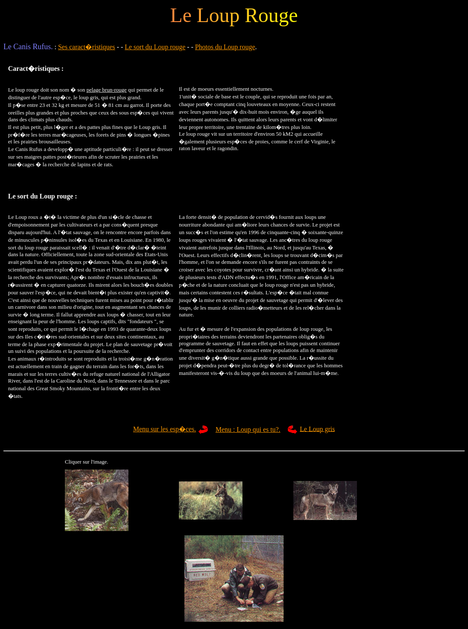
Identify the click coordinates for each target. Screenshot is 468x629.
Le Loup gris (317, 428)
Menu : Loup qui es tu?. (247, 429)
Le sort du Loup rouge (155, 46)
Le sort (18, 196)
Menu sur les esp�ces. (164, 429)
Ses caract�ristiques (86, 46)
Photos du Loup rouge (225, 46)
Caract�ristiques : (36, 68)
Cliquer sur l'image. (86, 461)
